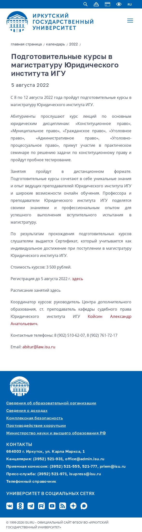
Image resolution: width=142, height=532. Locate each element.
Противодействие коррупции (36, 426)
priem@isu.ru (113, 467)
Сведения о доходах (26, 411)
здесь (77, 278)
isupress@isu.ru (85, 474)
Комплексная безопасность (34, 418)
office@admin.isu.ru (85, 459)
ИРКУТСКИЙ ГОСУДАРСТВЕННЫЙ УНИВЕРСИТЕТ (63, 22)
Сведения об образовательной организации (51, 403)
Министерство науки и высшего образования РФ (56, 433)
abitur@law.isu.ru (38, 347)
